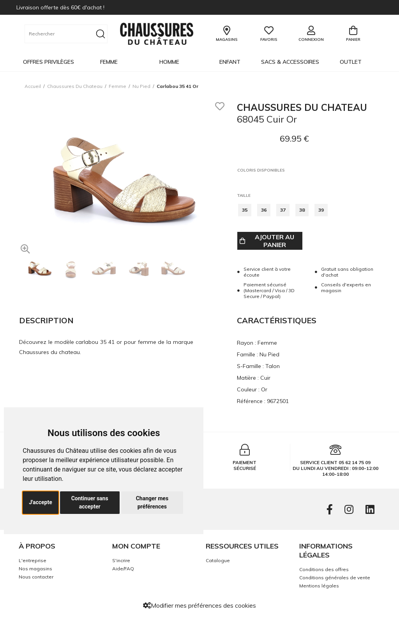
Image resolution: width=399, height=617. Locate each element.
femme (117, 86)
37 (283, 210)
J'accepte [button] (40, 502)
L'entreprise (32, 560)
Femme (109, 61)
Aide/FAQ (123, 568)
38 (302, 210)
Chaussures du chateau (74, 86)
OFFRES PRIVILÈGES (48, 61)
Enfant (229, 61)
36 (264, 210)
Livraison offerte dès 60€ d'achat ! (60, 7)
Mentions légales (319, 586)
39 (321, 210)
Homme (169, 61)
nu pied (141, 86)
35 (244, 210)
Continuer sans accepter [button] (89, 502)
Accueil (33, 86)
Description (46, 320)
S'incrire (121, 560)
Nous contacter (36, 577)
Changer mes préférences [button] (152, 502)
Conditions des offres (324, 569)
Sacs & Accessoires (290, 61)
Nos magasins (35, 568)
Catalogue (218, 560)
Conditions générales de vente (334, 577)
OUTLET (351, 61)
